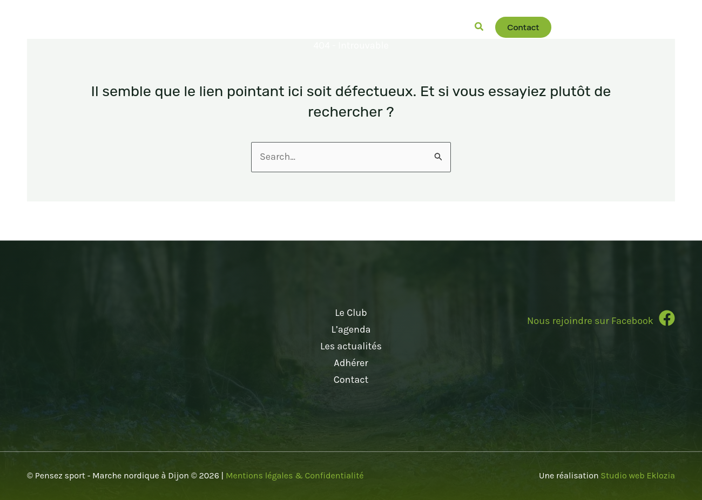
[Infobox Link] (570, 322)
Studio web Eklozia (637, 476)
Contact (351, 379)
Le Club (351, 313)
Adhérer (351, 363)
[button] (215, 27)
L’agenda (350, 329)
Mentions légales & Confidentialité (295, 476)
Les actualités (351, 346)
